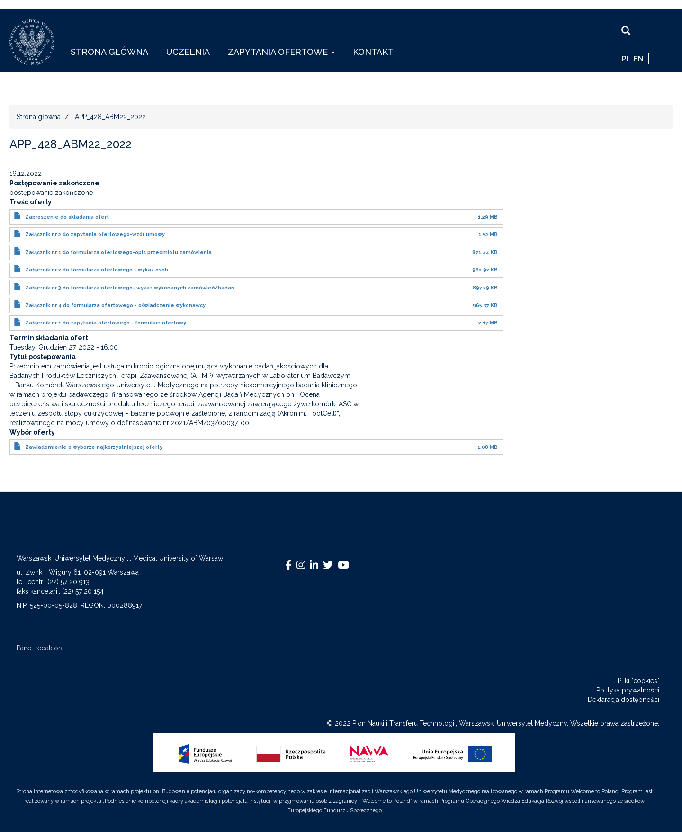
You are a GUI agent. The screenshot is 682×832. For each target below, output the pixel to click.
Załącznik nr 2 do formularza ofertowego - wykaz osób (96, 269)
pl (626, 58)
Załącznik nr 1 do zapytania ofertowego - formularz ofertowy (105, 322)
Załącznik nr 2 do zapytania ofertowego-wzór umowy (95, 234)
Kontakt (373, 52)
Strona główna (109, 52)
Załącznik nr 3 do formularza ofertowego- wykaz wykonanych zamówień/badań (129, 287)
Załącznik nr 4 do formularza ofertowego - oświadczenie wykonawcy (115, 305)
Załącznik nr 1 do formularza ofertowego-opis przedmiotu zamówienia (118, 252)
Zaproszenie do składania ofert (67, 216)
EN (638, 58)
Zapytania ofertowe (281, 52)
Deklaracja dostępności (623, 699)
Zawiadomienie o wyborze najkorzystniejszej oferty (93, 447)
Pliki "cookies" (638, 680)
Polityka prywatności (627, 690)
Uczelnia (188, 52)
